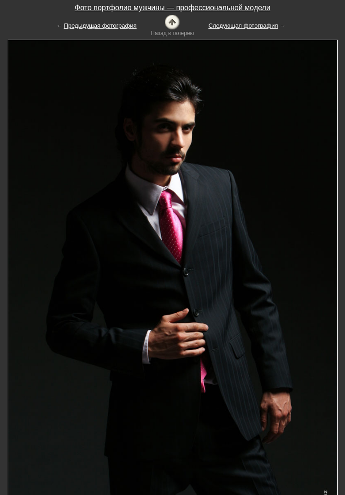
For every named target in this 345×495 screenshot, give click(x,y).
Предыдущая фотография (100, 25)
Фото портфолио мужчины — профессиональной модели (172, 8)
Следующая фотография (243, 25)
